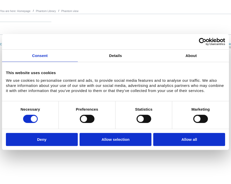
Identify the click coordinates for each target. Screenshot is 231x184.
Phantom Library (46, 11)
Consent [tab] (40, 55)
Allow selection (115, 139)
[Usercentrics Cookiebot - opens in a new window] (202, 41)
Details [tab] (115, 55)
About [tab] (191, 55)
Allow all (189, 139)
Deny (41, 139)
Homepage (24, 11)
